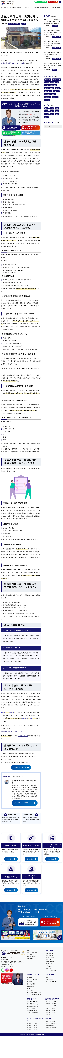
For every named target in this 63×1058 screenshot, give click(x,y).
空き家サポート (51, 966)
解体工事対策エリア (52, 1008)
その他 (47, 100)
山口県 (55, 1020)
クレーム (56, 91)
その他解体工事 (51, 963)
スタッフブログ (51, 983)
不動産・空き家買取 (52, 973)
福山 (52, 114)
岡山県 (49, 1011)
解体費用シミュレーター (35, 1013)
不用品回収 (50, 968)
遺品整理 (49, 970)
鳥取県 (55, 1018)
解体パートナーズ (52, 1033)
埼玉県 (49, 1025)
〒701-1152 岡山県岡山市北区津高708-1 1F (12, 961)
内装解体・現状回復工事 (51, 82)
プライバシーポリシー (34, 1023)
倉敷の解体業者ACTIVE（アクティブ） (12, 63)
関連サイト (49, 1029)
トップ (24, 4)
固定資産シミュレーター (35, 1016)
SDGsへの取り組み (33, 983)
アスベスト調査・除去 (50, 85)
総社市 (49, 1013)
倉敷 (46, 108)
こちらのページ (23, 736)
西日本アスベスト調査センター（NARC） (53, 1038)
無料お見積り (31, 959)
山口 (46, 111)
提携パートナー (32, 992)
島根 (57, 111)
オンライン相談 (32, 1018)
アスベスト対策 (51, 958)
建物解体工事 (56, 79)
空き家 (57, 88)
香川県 (49, 1023)
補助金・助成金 (49, 88)
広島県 (55, 1016)
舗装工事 (47, 79)
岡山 (52, 111)
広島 (46, 114)
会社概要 (30, 980)
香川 (57, 114)
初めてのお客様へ (29, 4)
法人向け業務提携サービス (35, 1002)
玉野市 (55, 1013)
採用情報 (30, 985)
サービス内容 (49, 951)
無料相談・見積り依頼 (34, 1011)
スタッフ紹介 (31, 994)
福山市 (49, 1018)
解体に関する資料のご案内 (35, 998)
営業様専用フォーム (33, 1020)
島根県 (49, 1020)
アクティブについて (33, 977)
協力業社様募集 (32, 987)
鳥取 (46, 117)
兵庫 (52, 108)
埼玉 (57, 108)
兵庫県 (55, 1023)
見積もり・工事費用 (50, 94)
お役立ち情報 (49, 977)
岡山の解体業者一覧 (53, 985)
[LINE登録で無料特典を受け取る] (15, 935)
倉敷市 (55, 1011)
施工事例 (52, 4)
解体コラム (50, 980)
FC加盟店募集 (32, 990)
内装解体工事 (51, 956)
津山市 (49, 1016)
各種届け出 (48, 91)
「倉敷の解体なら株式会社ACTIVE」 (12, 731)
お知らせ (55, 97)
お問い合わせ (31, 1008)
